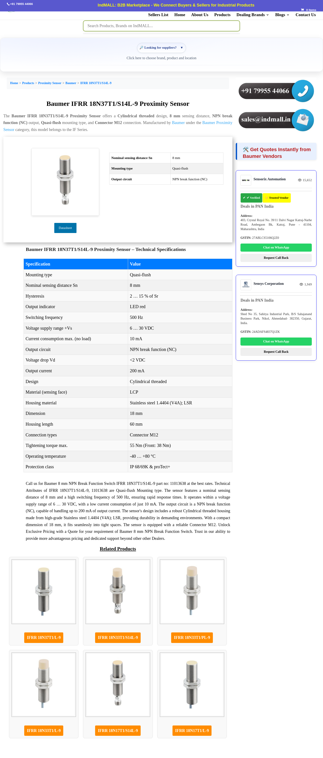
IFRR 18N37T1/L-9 (44, 637)
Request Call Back (276, 257)
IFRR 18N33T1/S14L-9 (118, 637)
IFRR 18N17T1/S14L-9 (118, 730)
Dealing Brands (250, 15)
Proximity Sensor (49, 83)
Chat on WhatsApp (276, 247)
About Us (199, 15)
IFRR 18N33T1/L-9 (44, 730)
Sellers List (158, 15)
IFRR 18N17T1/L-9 (192, 730)
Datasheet (65, 228)
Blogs (280, 15)
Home (179, 15)
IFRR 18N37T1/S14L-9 (95, 83)
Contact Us (306, 15)
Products (222, 15)
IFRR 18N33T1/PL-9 (192, 637)
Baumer (70, 83)
